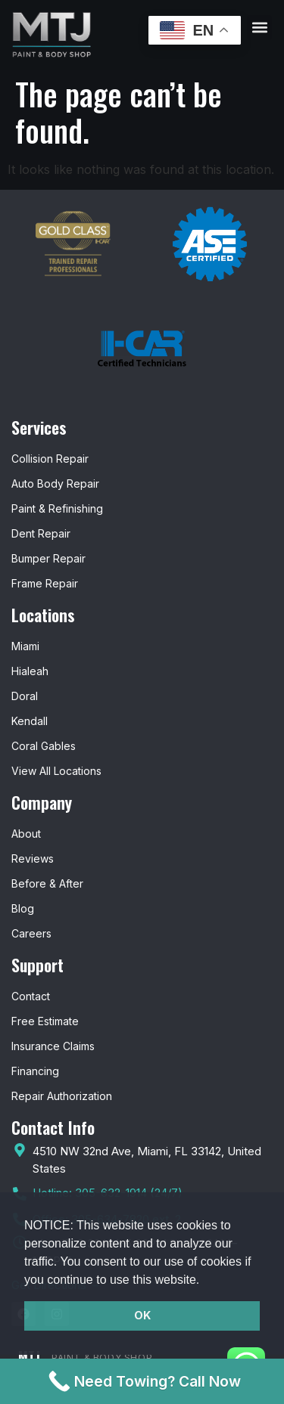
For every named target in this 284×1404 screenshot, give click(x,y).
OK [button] (142, 1315)
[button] (205, 1280)
